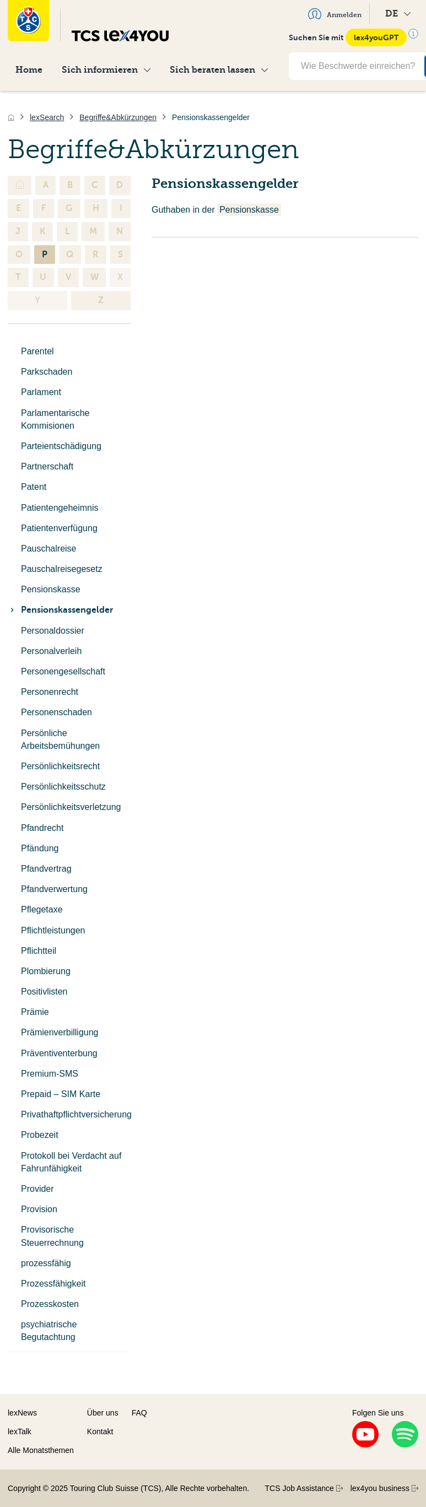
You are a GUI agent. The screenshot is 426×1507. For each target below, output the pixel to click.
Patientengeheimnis (60, 507)
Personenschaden (56, 712)
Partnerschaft (47, 466)
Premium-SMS (49, 1073)
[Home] (11, 117)
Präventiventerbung (59, 1053)
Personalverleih (51, 651)
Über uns (102, 1412)
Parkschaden (46, 371)
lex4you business (384, 1488)
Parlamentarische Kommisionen (55, 419)
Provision (39, 1209)
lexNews (22, 1412)
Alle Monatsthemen (41, 1450)
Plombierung (46, 971)
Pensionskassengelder (60, 610)
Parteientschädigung (61, 446)
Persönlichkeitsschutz (63, 786)
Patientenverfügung (59, 528)
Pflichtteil (38, 950)
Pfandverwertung (54, 889)
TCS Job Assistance (304, 1488)
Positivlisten (44, 991)
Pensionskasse (50, 589)
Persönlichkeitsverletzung (71, 807)
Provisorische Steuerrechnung (52, 1236)
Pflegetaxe (42, 909)
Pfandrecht (42, 828)
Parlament (41, 392)
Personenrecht (49, 691)
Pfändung (40, 848)
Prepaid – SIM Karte (60, 1094)
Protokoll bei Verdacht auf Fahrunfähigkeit (71, 1162)
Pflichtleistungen (53, 930)
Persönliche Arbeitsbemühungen (60, 739)
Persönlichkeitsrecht (60, 766)
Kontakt (100, 1431)
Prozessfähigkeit (53, 1283)
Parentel (37, 351)
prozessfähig (46, 1263)
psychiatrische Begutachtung (49, 1331)
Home (28, 69)
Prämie (35, 1012)
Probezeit (39, 1134)
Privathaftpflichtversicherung (76, 1114)
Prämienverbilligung (60, 1032)
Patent (33, 486)
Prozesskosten (50, 1304)
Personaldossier (52, 630)
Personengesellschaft (63, 671)
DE (398, 13)
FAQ (139, 1412)
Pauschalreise (49, 548)
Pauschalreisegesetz (62, 569)
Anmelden (335, 13)
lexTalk (19, 1431)
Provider (37, 1188)
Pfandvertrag (46, 868)
